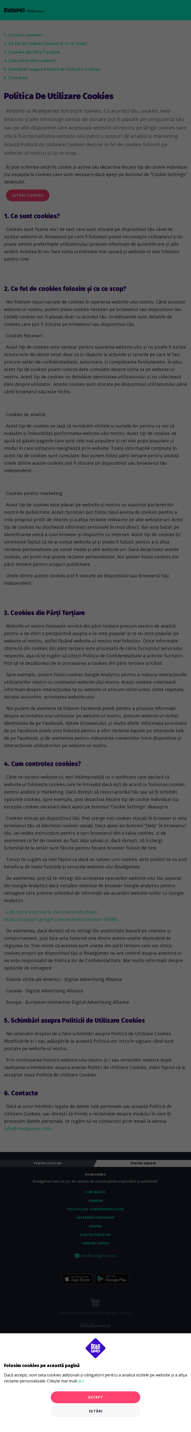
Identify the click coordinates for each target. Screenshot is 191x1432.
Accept (95, 1397)
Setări (95, 1411)
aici (81, 1381)
